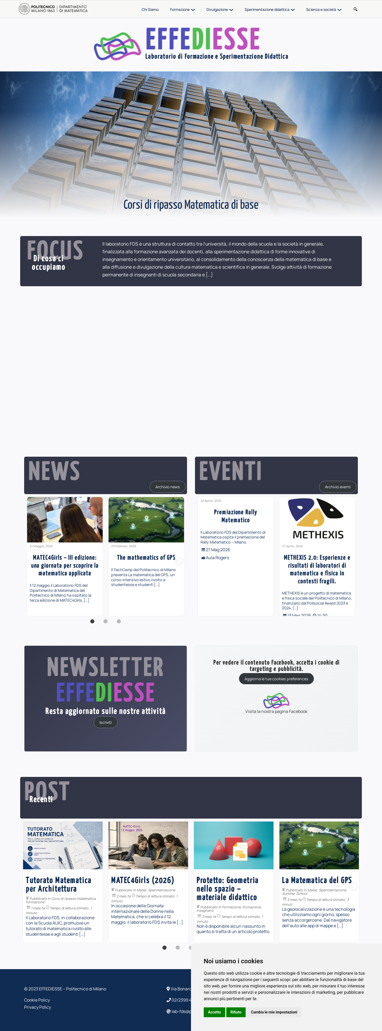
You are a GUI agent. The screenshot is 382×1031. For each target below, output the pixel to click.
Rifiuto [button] (236, 1012)
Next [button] (179, 562)
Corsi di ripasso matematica (146, 898)
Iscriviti (105, 722)
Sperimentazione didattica (267, 9)
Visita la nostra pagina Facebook (276, 703)
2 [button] (105, 624)
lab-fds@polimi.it (186, 1011)
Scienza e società (321, 9)
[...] (209, 274)
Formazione (180, 9)
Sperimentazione (234, 890)
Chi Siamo (150, 9)
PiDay (65, 890)
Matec (214, 890)
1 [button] (92, 624)
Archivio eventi (338, 486)
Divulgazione (217, 9)
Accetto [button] (214, 1012)
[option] (65, 556)
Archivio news (167, 486)
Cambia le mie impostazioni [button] (274, 1012)
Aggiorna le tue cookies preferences (276, 678)
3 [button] (119, 624)
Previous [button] (32, 562)
